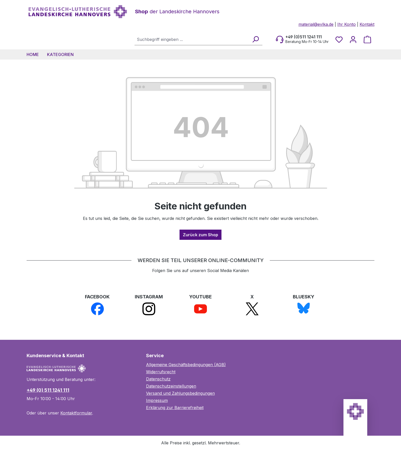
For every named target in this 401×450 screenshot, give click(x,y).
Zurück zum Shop (200, 234)
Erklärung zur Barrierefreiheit (175, 407)
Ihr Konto (346, 24)
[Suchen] (255, 39)
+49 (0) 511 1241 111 (48, 390)
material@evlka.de (315, 24)
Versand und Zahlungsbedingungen (180, 393)
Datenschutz (158, 378)
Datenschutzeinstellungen (171, 386)
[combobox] (192, 39)
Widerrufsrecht (160, 371)
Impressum (157, 400)
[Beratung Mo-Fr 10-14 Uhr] (302, 39)
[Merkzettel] (339, 39)
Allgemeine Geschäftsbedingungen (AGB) (186, 364)
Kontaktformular (76, 412)
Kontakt (367, 24)
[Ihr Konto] (353, 39)
